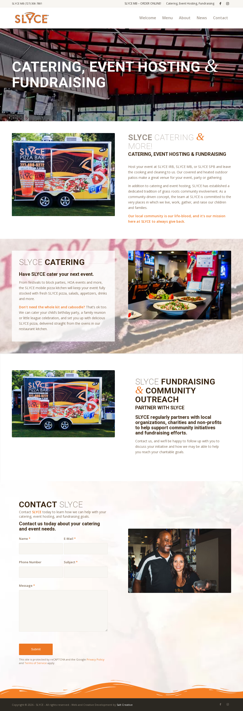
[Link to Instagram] (227, 3)
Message (27, 585)
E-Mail (70, 538)
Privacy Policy (95, 659)
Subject (71, 562)
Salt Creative (125, 704)
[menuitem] (143, 3)
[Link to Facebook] (220, 3)
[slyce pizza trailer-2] (63, 403)
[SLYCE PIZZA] (31, 17)
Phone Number (30, 562)
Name (24, 538)
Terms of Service (35, 663)
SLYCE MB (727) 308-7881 (27, 3)
